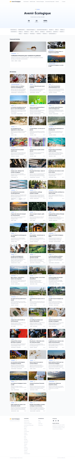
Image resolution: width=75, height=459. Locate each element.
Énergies (21, 31)
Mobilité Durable (32, 1)
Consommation (14, 31)
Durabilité (39, 33)
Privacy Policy (40, 425)
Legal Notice (40, 423)
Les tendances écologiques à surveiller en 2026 (59, 427)
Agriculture (55, 31)
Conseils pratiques (52, 33)
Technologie (32, 33)
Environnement (26, 1)
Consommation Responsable (49, 1)
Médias (57, 29)
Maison (37, 31)
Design (20, 33)
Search (63, 1)
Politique (62, 29)
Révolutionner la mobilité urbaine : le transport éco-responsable (59, 426)
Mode (32, 31)
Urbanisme (26, 31)
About (39, 420)
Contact (39, 422)
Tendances (45, 33)
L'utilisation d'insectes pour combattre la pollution (59, 424)
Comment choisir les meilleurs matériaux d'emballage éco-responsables (57, 429)
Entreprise (26, 33)
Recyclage (42, 31)
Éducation (57, 1)
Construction (49, 31)
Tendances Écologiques (40, 1)
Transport (62, 31)
